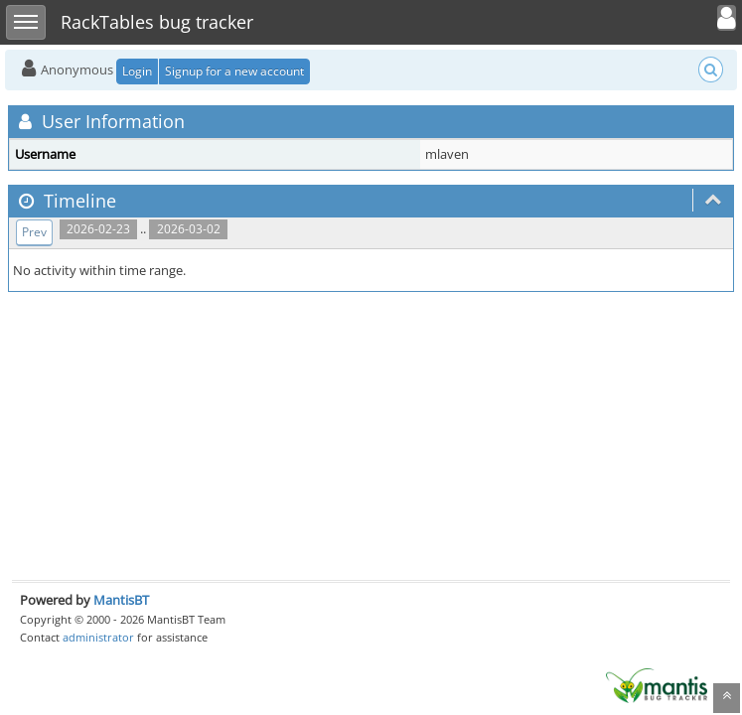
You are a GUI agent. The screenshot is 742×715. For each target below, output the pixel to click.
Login (137, 71)
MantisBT (121, 600)
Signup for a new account (234, 71)
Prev (34, 231)
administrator (98, 637)
